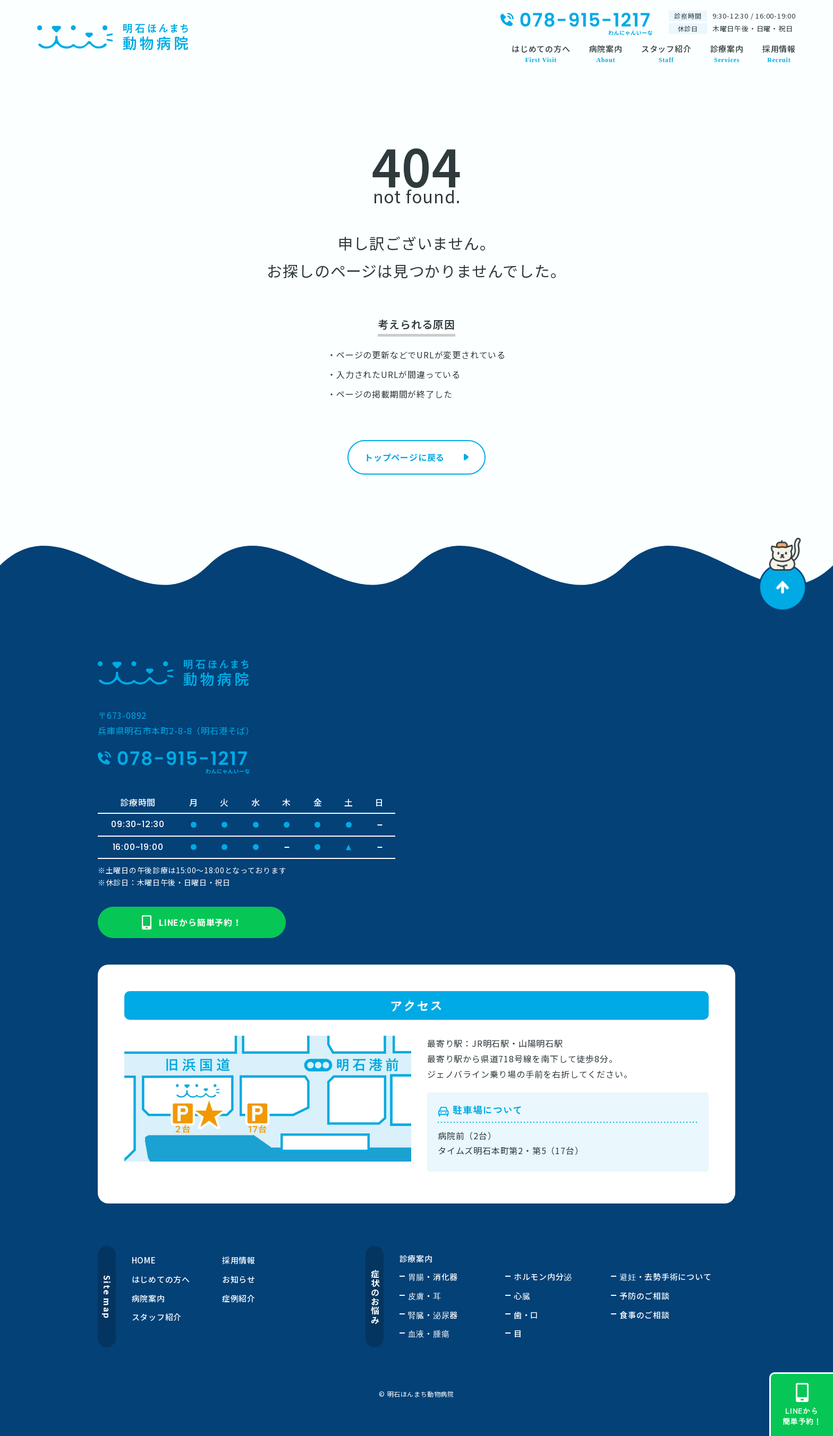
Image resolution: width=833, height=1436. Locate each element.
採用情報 (239, 1260)
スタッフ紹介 (157, 1316)
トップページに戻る (404, 457)
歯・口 (526, 1314)
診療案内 (416, 1258)
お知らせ (239, 1279)
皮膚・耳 (424, 1295)
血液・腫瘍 (429, 1333)
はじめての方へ (161, 1279)
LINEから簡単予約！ (192, 922)
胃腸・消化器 (433, 1276)
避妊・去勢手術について (665, 1276)
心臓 (522, 1295)
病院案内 (148, 1298)
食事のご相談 (644, 1314)
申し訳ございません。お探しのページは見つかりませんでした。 (416, 256)
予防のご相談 (644, 1295)
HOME (144, 1260)
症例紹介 (239, 1298)
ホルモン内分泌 (543, 1276)
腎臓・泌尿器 (433, 1314)
